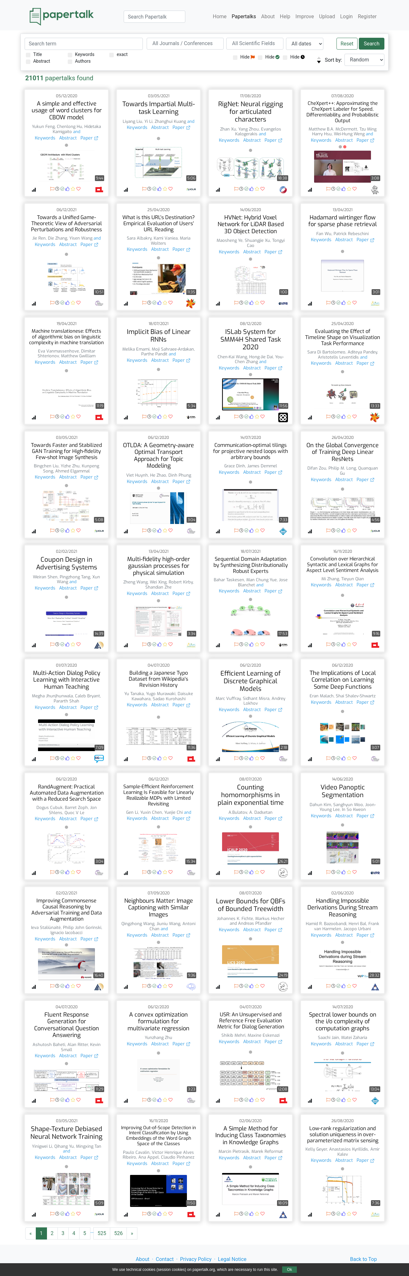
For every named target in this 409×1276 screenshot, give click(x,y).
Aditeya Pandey (362, 352)
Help (285, 16)
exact (118, 54)
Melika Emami (136, 349)
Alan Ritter (77, 1044)
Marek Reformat (267, 1151)
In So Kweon (354, 809)
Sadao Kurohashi (169, 698)
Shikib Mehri (233, 1035)
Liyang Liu (132, 121)
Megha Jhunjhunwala (52, 696)
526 (118, 1233)
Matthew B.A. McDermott (333, 129)
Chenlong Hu (69, 126)
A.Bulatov (237, 812)
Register (367, 16)
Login (346, 16)
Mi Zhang (330, 579)
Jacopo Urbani (357, 928)
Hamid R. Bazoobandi (326, 923)
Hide (244, 57)
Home (220, 16)
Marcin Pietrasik (234, 1151)
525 (101, 1233)
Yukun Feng (43, 126)
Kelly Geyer (316, 1149)
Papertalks (244, 16)
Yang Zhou (248, 129)
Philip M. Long (342, 468)
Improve (305, 16)
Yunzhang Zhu (158, 1037)
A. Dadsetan (261, 812)
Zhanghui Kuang (170, 121)
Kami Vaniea (166, 238)
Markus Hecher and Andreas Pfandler (257, 921)
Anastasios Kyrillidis (348, 1149)
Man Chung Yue (261, 580)
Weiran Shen (45, 577)
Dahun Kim (320, 804)
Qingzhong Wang (137, 923)
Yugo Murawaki (160, 693)
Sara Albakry (139, 238)
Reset (347, 44)
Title (34, 54)
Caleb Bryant (87, 696)
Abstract (38, 61)
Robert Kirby (181, 582)
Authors (79, 61)
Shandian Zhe (158, 587)
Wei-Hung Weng (349, 134)
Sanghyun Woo (348, 804)
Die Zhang (57, 238)
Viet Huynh (137, 475)
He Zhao (158, 475)
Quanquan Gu (359, 470)
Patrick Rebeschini (351, 233)
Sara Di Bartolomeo (326, 352)
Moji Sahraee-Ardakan (173, 349)
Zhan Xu (228, 129)
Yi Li (148, 121)
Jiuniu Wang (168, 923)
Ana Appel (148, 1157)
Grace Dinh (234, 466)
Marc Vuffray (228, 698)
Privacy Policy (196, 1259)
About (268, 16)
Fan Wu (323, 233)
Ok (289, 1269)
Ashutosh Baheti (49, 1044)
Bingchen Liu (46, 466)
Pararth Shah (66, 701)
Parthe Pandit (154, 354)
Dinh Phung (179, 475)
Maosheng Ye (230, 240)
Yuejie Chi (173, 812)
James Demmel (262, 466)
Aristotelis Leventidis (338, 357)
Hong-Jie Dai (261, 357)
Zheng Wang (135, 582)
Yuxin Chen (151, 812)
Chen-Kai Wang (232, 357)
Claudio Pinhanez (177, 1157)
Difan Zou (316, 468)
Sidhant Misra (256, 698)
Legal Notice (232, 1259)
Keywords (81, 54)
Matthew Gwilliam (78, 356)
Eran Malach (322, 696)
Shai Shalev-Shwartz (355, 696)
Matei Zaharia (354, 1037)
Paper (89, 138)
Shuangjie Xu (257, 240)
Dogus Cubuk (49, 807)
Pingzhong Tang (75, 577)
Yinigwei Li (42, 1146)
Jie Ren (39, 238)
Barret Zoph (76, 807)
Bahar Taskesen (229, 580)
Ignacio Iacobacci (66, 932)
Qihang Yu (64, 1146)
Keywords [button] (45, 138)
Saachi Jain (328, 1037)
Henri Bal (357, 923)
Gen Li (132, 812)
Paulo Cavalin (136, 1152)
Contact (165, 1259)
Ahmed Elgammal (72, 471)
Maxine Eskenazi (264, 1035)
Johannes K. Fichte (235, 918)
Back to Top (363, 1259)
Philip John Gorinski (82, 927)
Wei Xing (158, 582)
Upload (327, 16)
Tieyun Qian (352, 579)
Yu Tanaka (134, 693)
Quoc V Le (74, 812)
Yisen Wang (80, 238)
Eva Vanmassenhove (58, 351)
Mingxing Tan (88, 1146)
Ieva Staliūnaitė (46, 927)
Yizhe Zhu (70, 466)
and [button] (76, 131)
